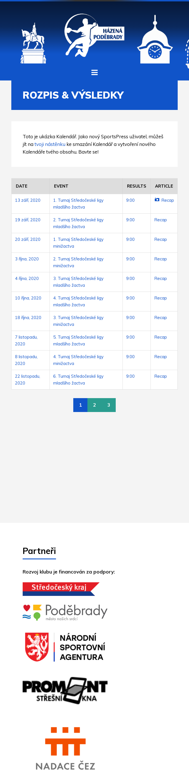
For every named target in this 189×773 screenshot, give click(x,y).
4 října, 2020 (27, 278)
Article (164, 186)
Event (61, 186)
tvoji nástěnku (50, 144)
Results (136, 186)
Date (21, 186)
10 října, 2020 (28, 298)
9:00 (130, 200)
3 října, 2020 (27, 259)
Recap (164, 200)
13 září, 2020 (27, 200)
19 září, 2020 (27, 219)
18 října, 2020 (28, 317)
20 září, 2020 (27, 239)
